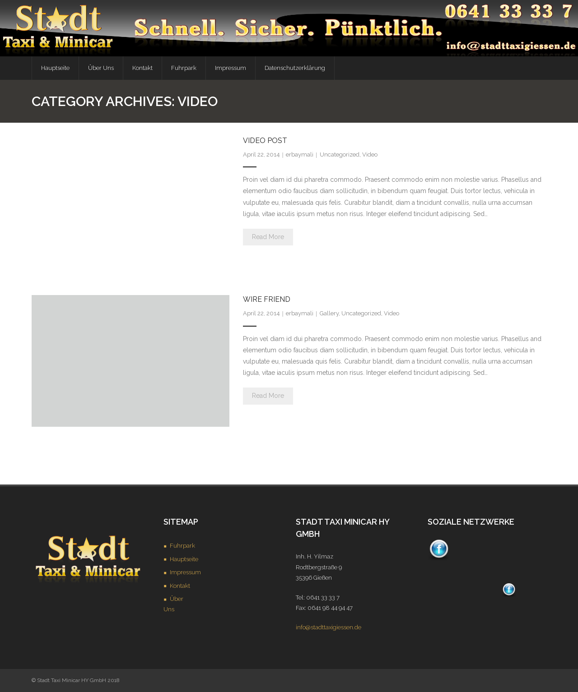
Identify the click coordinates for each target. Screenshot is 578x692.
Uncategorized (339, 154)
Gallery (329, 313)
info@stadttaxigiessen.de (328, 627)
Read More (268, 236)
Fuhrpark (182, 545)
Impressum (185, 572)
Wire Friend (266, 299)
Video (370, 154)
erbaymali (299, 154)
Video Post (265, 140)
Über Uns (173, 604)
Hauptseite (184, 559)
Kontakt (180, 585)
